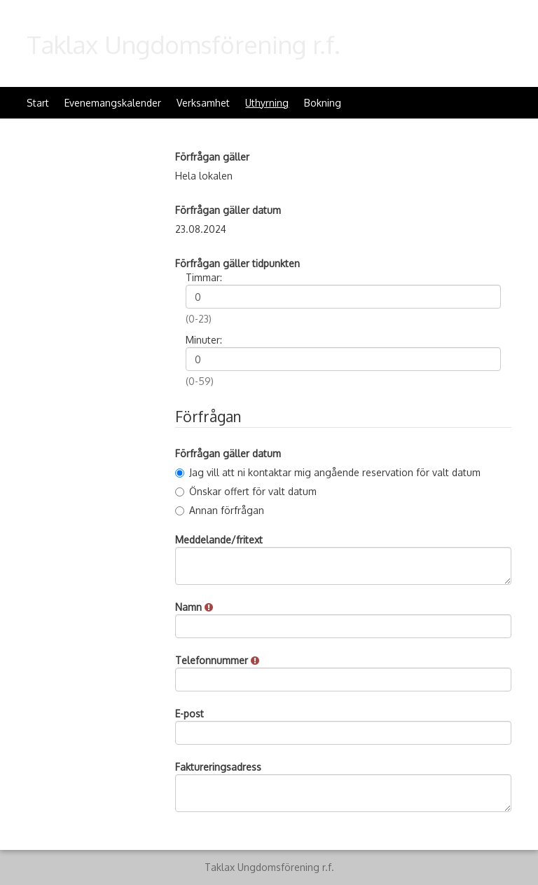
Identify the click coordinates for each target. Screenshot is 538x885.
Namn (194, 607)
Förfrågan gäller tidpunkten (237, 263)
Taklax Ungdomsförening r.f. (183, 44)
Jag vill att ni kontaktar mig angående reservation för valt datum (328, 472)
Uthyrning (267, 103)
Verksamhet (203, 103)
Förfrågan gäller (212, 157)
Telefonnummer (217, 660)
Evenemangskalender (112, 103)
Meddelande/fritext (219, 540)
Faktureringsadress (218, 767)
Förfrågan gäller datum (228, 210)
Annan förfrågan (219, 510)
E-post (189, 714)
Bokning (322, 103)
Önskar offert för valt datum (246, 491)
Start (38, 103)
